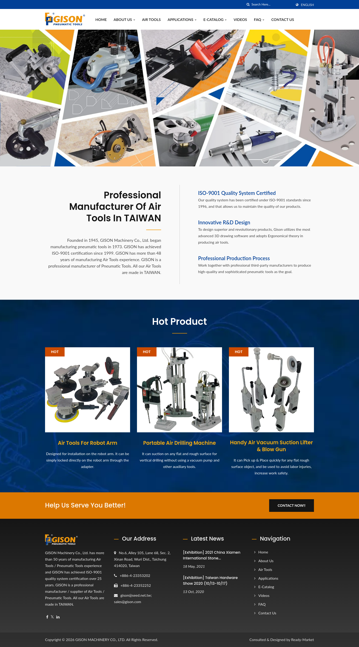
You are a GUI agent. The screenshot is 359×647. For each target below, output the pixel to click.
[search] (248, 4)
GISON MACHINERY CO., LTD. (100, 639)
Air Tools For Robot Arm (87, 443)
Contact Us (282, 19)
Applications (182, 19)
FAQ (259, 19)
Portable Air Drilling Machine (179, 443)
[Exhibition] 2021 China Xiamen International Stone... (211, 555)
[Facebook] (47, 617)
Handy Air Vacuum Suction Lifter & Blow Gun (271, 446)
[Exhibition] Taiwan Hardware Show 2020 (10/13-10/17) (210, 580)
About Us (124, 19)
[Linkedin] (58, 617)
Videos (240, 19)
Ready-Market (302, 639)
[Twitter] (52, 617)
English (307, 5)
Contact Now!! (291, 505)
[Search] (271, 4)
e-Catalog (215, 19)
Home (101, 19)
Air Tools (151, 19)
